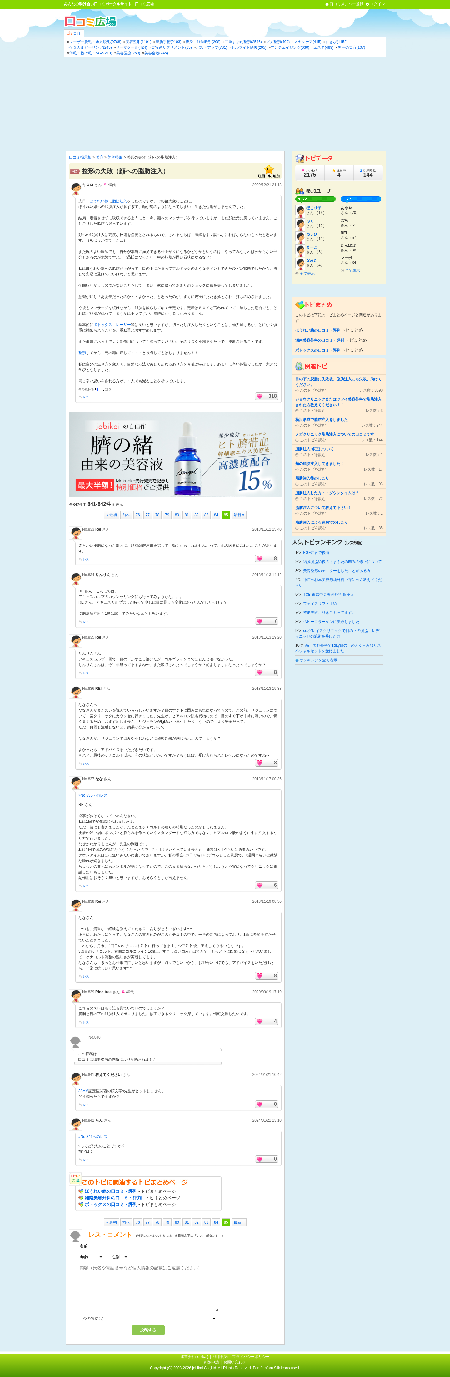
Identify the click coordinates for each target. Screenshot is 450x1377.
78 (157, 515)
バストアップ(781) (211, 47)
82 (196, 515)
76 (138, 515)
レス (86, 397)
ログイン (377, 4)
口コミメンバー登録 (346, 4)
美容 (74, 33)
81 (187, 515)
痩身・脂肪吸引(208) (203, 42)
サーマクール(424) (131, 47)
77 (148, 515)
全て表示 (307, 273)
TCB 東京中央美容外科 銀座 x (328, 594)
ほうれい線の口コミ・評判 (111, 1191)
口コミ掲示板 (80, 157)
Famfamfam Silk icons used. (276, 1368)
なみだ (312, 260)
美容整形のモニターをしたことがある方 (337, 571)
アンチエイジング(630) (290, 47)
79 (167, 515)
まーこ (312, 247)
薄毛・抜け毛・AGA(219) (90, 53)
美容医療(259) (128, 53)
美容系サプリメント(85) (171, 47)
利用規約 (220, 1357)
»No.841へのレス (93, 1136)
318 (272, 396)
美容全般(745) (156, 53)
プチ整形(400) (278, 42)
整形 (82, 353)
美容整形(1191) (139, 42)
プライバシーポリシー (251, 1357)
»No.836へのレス (93, 795)
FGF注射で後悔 (316, 552)
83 (206, 515)
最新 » (239, 515)
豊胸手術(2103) (169, 42)
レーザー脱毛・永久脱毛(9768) (95, 42)
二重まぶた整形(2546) (243, 42)
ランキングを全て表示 (318, 660)
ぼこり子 (313, 208)
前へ (126, 515)
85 (226, 515)
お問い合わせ (234, 1362)
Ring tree (103, 992)
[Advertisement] (225, 104)
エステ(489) (323, 47)
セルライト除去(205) (248, 47)
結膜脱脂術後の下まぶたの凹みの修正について (342, 562)
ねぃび (312, 234)
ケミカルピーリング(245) (90, 47)
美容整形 (115, 157)
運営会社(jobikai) (194, 1357)
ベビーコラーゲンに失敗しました (331, 621)
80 (177, 515)
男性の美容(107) (351, 47)
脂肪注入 (119, 201)
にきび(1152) (337, 42)
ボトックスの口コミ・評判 (111, 1204)
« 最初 (111, 515)
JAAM (83, 1091)
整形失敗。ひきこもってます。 (329, 612)
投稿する (148, 1330)
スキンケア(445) (308, 42)
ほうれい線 (99, 201)
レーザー (123, 325)
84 (216, 515)
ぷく (310, 221)
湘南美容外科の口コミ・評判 (113, 1197)
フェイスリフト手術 (320, 603)
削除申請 (211, 1362)
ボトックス (102, 325)
